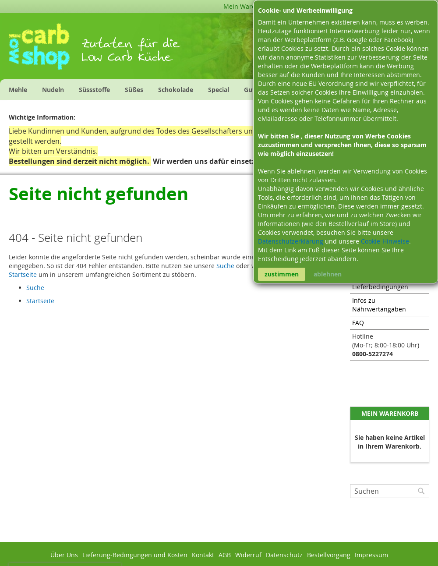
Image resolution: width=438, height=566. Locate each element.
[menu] (164, 89)
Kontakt (203, 555)
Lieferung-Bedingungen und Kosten (134, 555)
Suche (225, 266)
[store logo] (45, 49)
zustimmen (282, 274)
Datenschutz (284, 555)
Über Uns (64, 555)
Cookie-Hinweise (385, 241)
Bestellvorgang (328, 555)
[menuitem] (18, 89)
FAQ (358, 322)
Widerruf (248, 555)
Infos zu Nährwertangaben (379, 304)
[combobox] (389, 491)
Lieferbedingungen (380, 287)
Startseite (23, 274)
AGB (225, 555)
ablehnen (328, 274)
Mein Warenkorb (247, 6)
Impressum (371, 555)
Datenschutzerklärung (291, 241)
